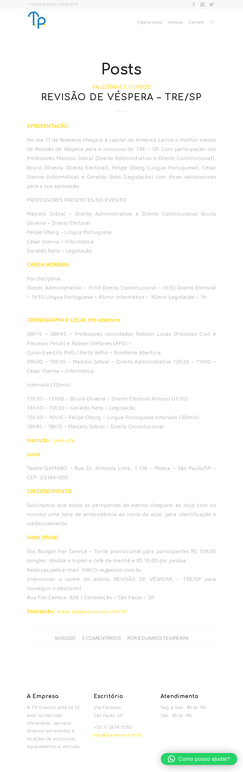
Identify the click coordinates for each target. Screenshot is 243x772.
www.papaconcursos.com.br (92, 611)
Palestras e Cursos (121, 87)
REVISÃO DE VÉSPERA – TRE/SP (121, 97)
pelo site (64, 440)
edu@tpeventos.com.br (118, 734)
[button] (199, 759)
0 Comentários (101, 638)
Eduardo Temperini (163, 638)
